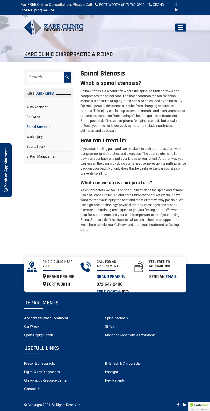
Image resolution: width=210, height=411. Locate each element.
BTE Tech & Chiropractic (123, 363)
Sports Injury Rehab (38, 335)
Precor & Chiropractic (39, 363)
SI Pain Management (42, 156)
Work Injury (35, 137)
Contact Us (32, 389)
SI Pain (110, 326)
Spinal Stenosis (38, 127)
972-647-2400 (109, 284)
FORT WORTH (56, 284)
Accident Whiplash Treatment (46, 318)
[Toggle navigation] (180, 28)
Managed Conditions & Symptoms (130, 335)
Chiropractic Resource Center (46, 380)
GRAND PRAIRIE (58, 277)
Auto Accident (37, 107)
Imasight (111, 372)
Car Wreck (34, 117)
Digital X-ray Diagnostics (42, 372)
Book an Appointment (6, 170)
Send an (163, 277)
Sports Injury (36, 146)
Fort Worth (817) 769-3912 (120, 5)
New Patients (115, 380)
